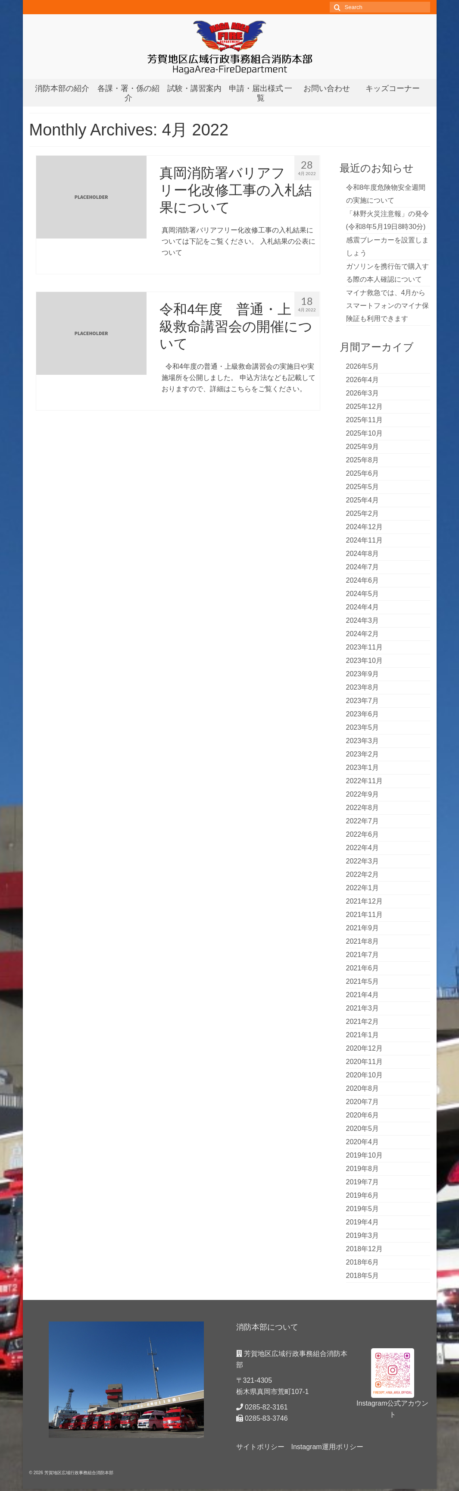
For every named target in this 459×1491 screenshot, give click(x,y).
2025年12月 (364, 406)
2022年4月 (362, 847)
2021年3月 (362, 1008)
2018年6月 (362, 1262)
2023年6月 (362, 714)
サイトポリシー (260, 1446)
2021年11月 (364, 914)
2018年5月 (362, 1275)
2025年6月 (362, 473)
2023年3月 (362, 740)
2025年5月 (362, 486)
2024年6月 (362, 580)
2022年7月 (362, 821)
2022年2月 (362, 874)
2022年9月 (362, 794)
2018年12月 (364, 1248)
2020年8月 (362, 1088)
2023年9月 (362, 674)
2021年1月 (362, 1035)
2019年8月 (362, 1168)
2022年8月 (362, 807)
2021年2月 (362, 1021)
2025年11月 (364, 420)
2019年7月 (362, 1182)
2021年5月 (362, 981)
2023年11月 (364, 647)
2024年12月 (364, 526)
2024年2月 (362, 633)
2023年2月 (362, 754)
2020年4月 (362, 1142)
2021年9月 (362, 928)
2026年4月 (362, 379)
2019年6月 (362, 1195)
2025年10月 (364, 433)
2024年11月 (364, 540)
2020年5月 (362, 1128)
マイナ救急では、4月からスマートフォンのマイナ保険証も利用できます (387, 305)
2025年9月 (362, 446)
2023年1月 (362, 767)
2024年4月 (362, 607)
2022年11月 (364, 781)
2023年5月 (362, 727)
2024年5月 (362, 593)
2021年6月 (362, 968)
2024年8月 (362, 553)
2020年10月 (364, 1075)
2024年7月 (362, 567)
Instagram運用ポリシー (327, 1446)
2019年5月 (362, 1208)
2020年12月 (364, 1048)
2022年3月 (362, 861)
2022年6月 (362, 834)
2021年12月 (364, 901)
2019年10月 (364, 1155)
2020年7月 (362, 1101)
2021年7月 (362, 954)
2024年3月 (362, 620)
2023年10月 (364, 660)
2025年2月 (362, 513)
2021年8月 (362, 941)
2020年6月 (362, 1115)
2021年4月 (362, 994)
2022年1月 (362, 887)
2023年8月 (362, 687)
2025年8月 (362, 460)
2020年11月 (364, 1061)
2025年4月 (362, 500)
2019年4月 (362, 1222)
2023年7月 (362, 700)
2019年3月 (362, 1235)
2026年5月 (362, 366)
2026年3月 (362, 393)
